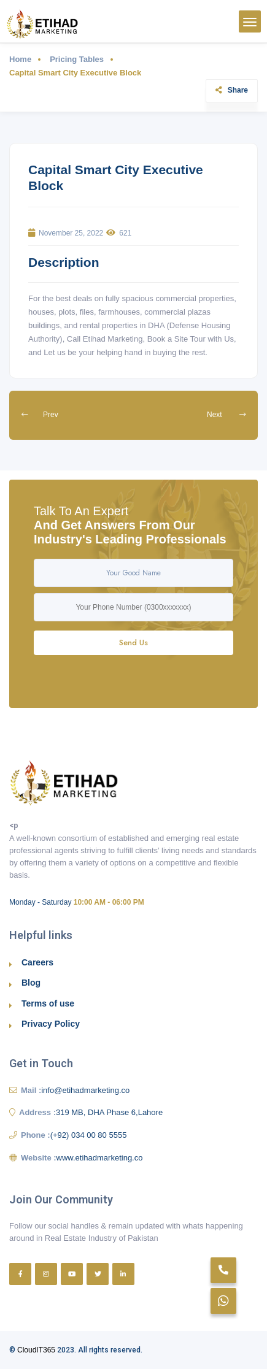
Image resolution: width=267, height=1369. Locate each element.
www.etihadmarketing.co (99, 1157)
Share (231, 90)
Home (20, 59)
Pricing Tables (77, 59)
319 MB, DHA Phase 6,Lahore (109, 1112)
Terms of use (47, 1003)
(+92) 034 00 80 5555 (88, 1135)
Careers (37, 962)
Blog (31, 982)
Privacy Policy (50, 1024)
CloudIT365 (36, 1350)
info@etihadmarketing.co (85, 1090)
